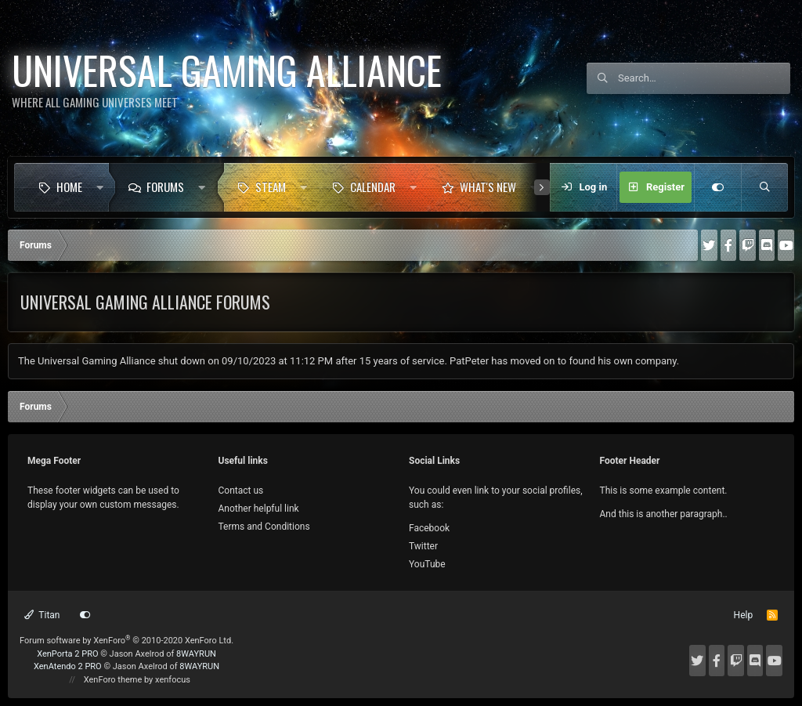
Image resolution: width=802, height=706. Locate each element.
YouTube (427, 564)
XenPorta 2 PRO (67, 654)
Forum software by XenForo (126, 640)
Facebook (429, 528)
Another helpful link (259, 508)
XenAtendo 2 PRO (68, 666)
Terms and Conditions (264, 526)
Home (69, 186)
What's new (488, 186)
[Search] (704, 78)
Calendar (373, 186)
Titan (42, 615)
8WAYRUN (196, 654)
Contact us (241, 490)
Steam (270, 186)
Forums (165, 186)
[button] (100, 187)
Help (743, 615)
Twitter (423, 546)
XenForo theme (113, 680)
